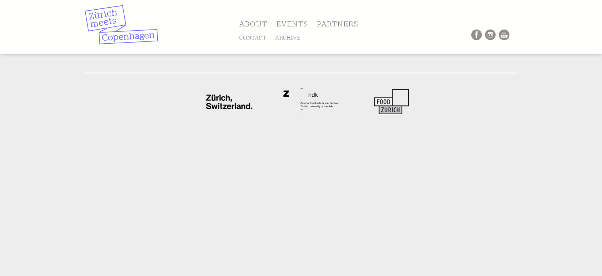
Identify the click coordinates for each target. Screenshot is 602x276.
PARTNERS (338, 24)
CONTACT (252, 37)
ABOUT (253, 24)
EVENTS (292, 24)
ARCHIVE (288, 37)
